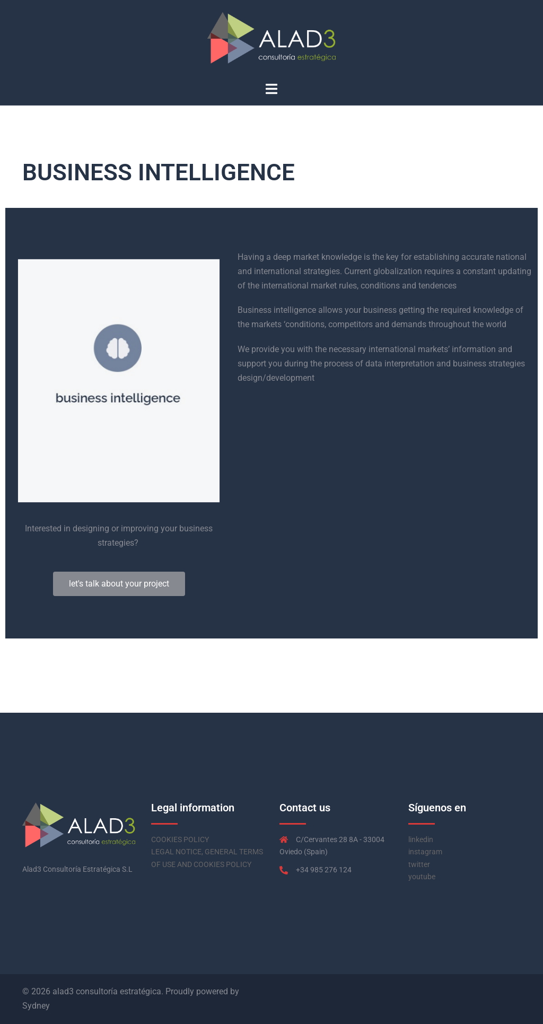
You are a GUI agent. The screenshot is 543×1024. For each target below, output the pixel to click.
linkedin (420, 839)
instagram (425, 851)
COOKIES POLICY (180, 839)
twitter (419, 864)
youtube (421, 876)
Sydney (36, 1006)
